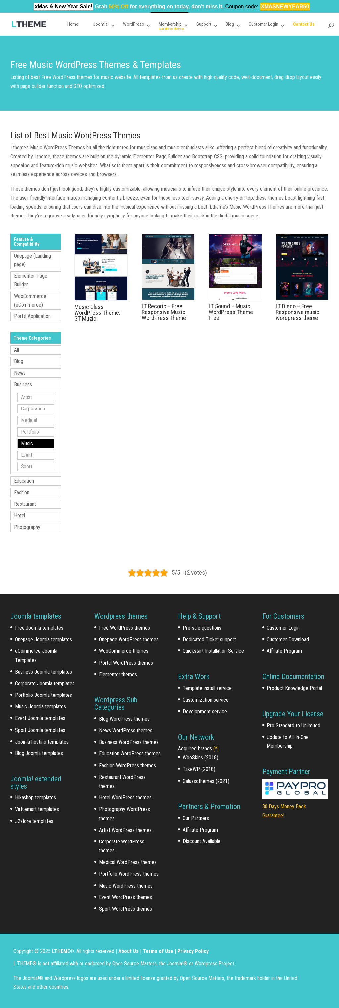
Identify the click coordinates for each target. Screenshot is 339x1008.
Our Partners (196, 818)
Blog (230, 24)
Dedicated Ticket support (209, 639)
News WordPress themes (125, 730)
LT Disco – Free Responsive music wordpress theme (297, 312)
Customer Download (288, 639)
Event (26, 455)
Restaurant (25, 504)
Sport (26, 466)
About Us (128, 951)
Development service (205, 711)
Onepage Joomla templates (43, 639)
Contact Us (304, 24)
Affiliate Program (200, 830)
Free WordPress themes (124, 628)
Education (24, 481)
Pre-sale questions (202, 628)
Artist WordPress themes (125, 830)
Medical (29, 420)
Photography (27, 527)
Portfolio (30, 432)
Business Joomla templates (43, 672)
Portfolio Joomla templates (43, 695)
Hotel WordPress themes (125, 797)
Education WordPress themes (130, 753)
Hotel (19, 515)
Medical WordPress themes (128, 862)
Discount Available (201, 841)
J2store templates (34, 821)
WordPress (133, 24)
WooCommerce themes (123, 651)
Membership (170, 24)
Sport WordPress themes (125, 909)
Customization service (206, 700)
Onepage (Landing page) (32, 260)
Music (27, 443)
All (16, 350)
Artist (26, 397)
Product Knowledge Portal (294, 688)
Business (23, 384)
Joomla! (101, 24)
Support (203, 24)
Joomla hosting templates (42, 742)
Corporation (33, 409)
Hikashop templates (35, 797)
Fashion (21, 492)
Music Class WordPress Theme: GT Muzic (97, 312)
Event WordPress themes (125, 897)
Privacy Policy (193, 951)
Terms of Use (158, 951)
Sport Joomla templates (40, 730)
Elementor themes (118, 674)
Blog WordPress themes (124, 719)
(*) (216, 748)
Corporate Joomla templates (44, 683)
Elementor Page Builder (30, 280)
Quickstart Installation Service (213, 651)
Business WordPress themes (129, 742)
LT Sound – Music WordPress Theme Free (231, 312)
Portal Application (32, 316)
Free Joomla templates (39, 628)
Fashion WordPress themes (127, 765)
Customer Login (263, 24)
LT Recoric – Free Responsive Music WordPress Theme (164, 312)
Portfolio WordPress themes (129, 874)
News (20, 373)
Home (72, 24)
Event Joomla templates (40, 718)
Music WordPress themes (126, 886)
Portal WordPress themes (126, 663)
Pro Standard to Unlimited (293, 725)
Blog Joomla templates (39, 753)
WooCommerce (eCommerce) (30, 300)
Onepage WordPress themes (129, 639)
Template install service (207, 688)
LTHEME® (63, 951)
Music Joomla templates (40, 706)
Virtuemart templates (37, 809)
